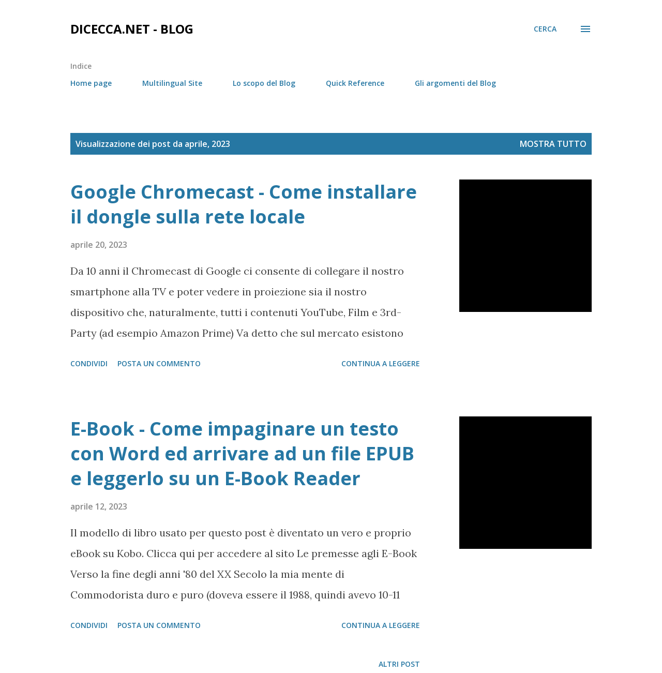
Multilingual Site (172, 83)
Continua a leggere (380, 363)
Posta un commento (159, 363)
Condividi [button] (89, 363)
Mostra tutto (553, 143)
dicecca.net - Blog (131, 28)
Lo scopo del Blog (264, 83)
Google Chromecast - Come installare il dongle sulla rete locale (243, 204)
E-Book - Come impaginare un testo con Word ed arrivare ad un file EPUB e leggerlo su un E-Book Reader (242, 453)
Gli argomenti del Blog (455, 83)
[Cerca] (545, 29)
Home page (91, 83)
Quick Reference (355, 83)
